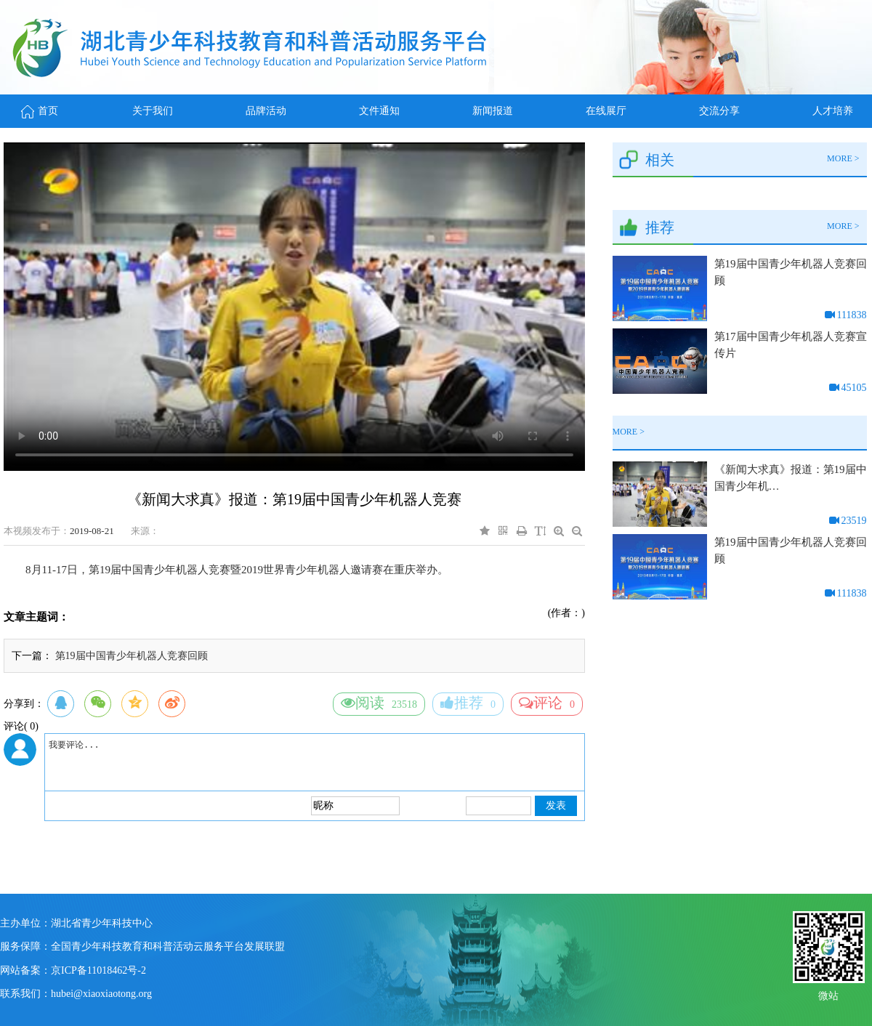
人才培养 (832, 110)
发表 (556, 805)
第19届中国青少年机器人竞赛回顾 (131, 655)
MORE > (843, 158)
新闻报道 (492, 110)
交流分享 (719, 110)
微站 (828, 994)
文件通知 (379, 110)
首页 (39, 110)
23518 (379, 702)
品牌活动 (266, 110)
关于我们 (152, 110)
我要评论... (314, 762)
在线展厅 (606, 110)
